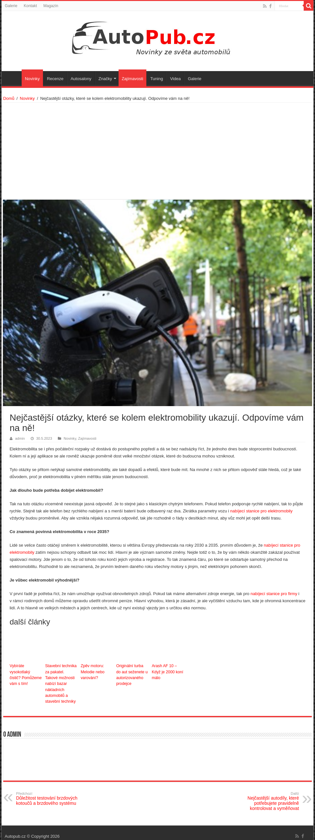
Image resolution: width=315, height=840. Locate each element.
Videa (175, 78)
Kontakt (30, 6)
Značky (105, 78)
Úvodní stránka (13, 78)
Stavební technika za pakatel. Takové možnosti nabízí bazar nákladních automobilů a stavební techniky (61, 680)
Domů (9, 98)
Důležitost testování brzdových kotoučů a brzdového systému (49, 792)
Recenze (55, 78)
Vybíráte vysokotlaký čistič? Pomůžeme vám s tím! (26, 675)
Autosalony (80, 78)
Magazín (50, 6)
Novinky (32, 78)
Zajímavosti (132, 78)
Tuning (156, 78)
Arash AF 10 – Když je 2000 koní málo (167, 672)
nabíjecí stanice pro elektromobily (261, 511)
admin (20, 438)
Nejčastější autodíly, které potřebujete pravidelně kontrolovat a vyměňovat (266, 794)
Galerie (11, 6)
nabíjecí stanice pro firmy (273, 593)
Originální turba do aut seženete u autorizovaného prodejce (132, 675)
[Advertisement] (157, 151)
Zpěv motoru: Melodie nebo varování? (92, 672)
